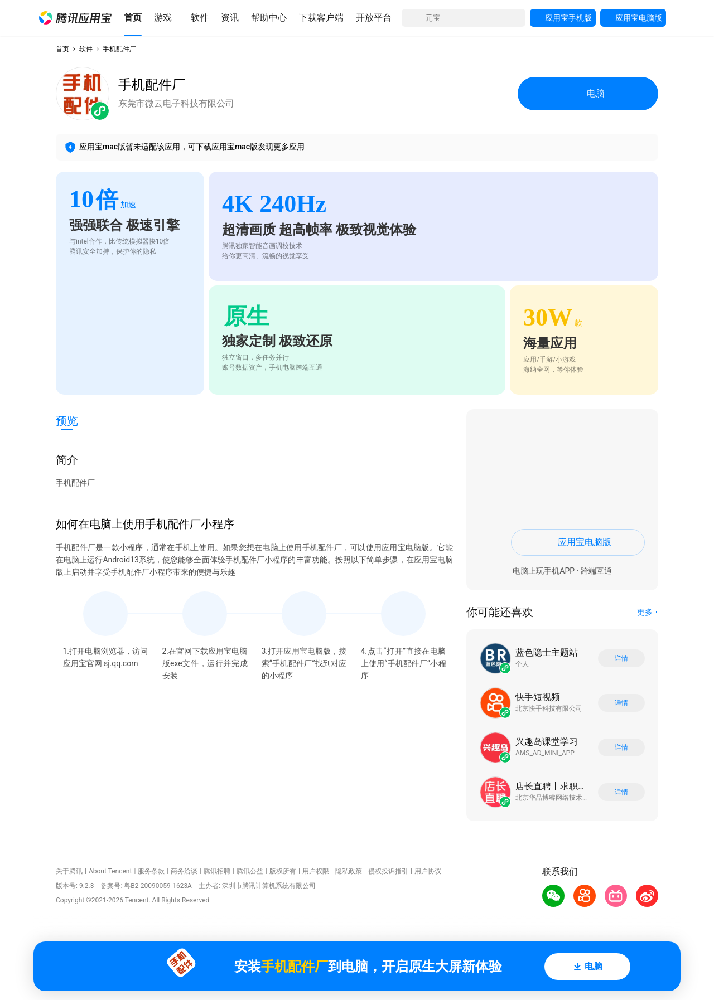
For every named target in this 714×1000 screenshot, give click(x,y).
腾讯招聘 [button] (217, 871)
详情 (621, 658)
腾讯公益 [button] (250, 871)
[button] (75, 18)
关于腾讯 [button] (69, 871)
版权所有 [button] (282, 871)
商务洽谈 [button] (184, 871)
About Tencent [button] (110, 871)
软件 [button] (86, 49)
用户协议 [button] (427, 871)
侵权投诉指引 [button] (388, 871)
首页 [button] (62, 49)
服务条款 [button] (151, 871)
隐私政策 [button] (348, 871)
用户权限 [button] (315, 871)
